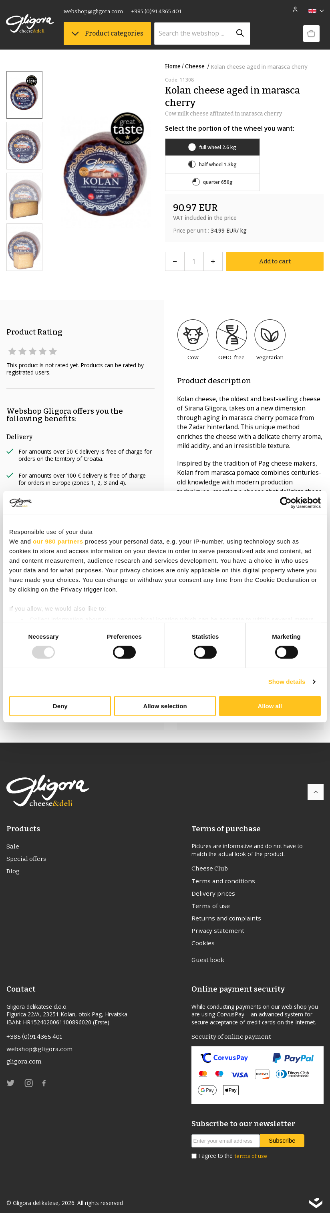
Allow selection (165, 706)
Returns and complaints (226, 910)
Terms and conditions (223, 872)
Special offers (26, 851)
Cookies (203, 936)
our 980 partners (58, 541)
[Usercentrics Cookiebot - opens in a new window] (286, 502)
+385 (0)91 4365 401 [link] (156, 11)
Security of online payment (231, 1031)
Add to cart (275, 253)
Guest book (208, 954)
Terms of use (210, 898)
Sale (12, 839)
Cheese (198, 66)
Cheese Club (210, 860)
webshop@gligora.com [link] (93, 11)
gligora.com (24, 1056)
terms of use (250, 1150)
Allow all (270, 706)
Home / (174, 66)
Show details (287, 681)
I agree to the (232, 1149)
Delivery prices (213, 885)
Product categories (108, 34)
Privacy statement (217, 923)
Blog (13, 864)
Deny (60, 706)
